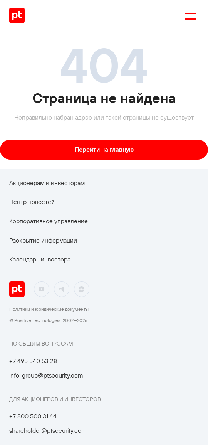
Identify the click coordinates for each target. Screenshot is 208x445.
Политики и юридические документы (49, 309)
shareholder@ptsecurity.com (48, 430)
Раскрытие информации (43, 240)
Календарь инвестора (39, 259)
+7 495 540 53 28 (33, 361)
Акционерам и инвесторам (47, 183)
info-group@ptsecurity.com (46, 375)
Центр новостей (32, 202)
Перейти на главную (104, 149)
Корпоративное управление (48, 221)
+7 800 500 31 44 (33, 416)
